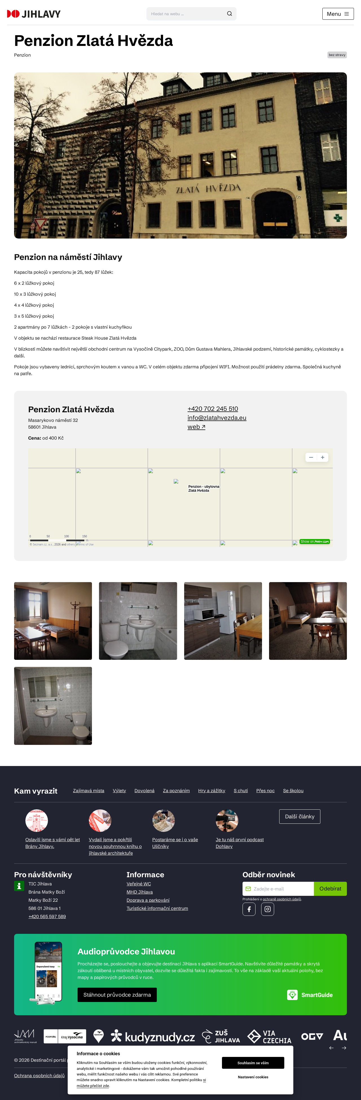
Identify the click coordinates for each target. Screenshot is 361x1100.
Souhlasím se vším (253, 1063)
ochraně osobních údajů (282, 899)
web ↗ (196, 427)
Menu (338, 13)
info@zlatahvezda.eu (217, 418)
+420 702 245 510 (213, 409)
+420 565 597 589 (47, 916)
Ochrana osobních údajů (39, 1075)
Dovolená (145, 790)
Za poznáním (176, 790)
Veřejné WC (139, 884)
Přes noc (265, 790)
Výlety (119, 790)
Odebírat (330, 888)
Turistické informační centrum (157, 908)
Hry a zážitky (211, 790)
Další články (299, 816)
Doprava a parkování (148, 900)
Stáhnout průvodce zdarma (117, 994)
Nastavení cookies (253, 1077)
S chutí (241, 790)
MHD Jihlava (140, 892)
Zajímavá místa (88, 790)
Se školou (293, 790)
